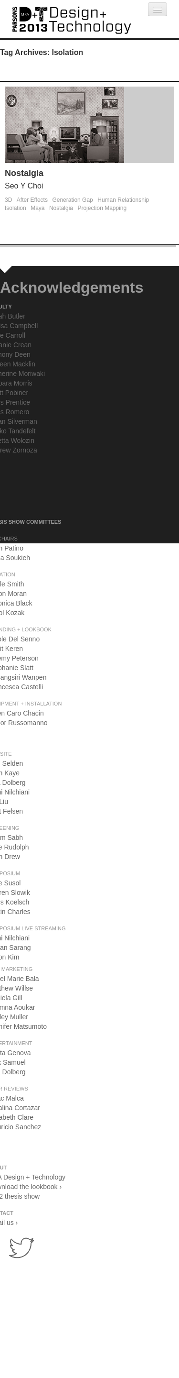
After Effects (32, 200)
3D (8, 200)
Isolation (15, 208)
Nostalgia (24, 173)
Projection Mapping (101, 208)
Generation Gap (72, 200)
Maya (37, 208)
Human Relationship (123, 200)
